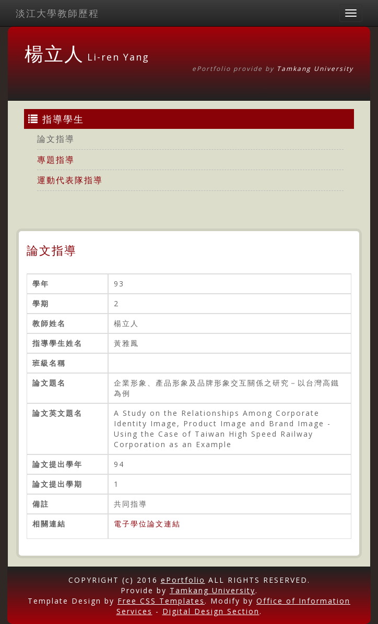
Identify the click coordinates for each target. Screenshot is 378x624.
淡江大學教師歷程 (57, 13)
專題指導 (56, 159)
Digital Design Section (210, 611)
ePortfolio (183, 580)
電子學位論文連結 (147, 524)
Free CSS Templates (161, 601)
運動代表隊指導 (70, 180)
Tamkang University (315, 68)
